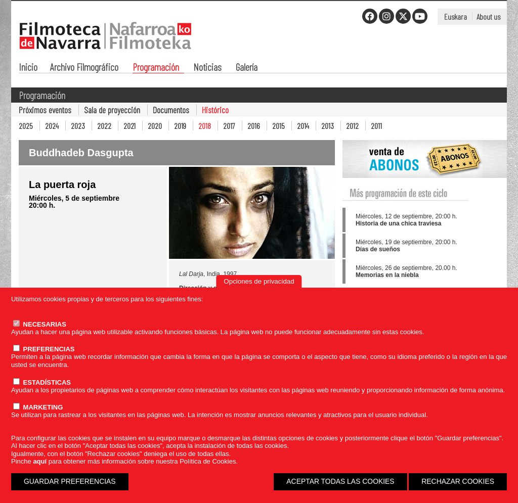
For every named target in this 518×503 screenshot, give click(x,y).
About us (488, 16)
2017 (229, 125)
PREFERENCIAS (43, 349)
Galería (246, 68)
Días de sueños (378, 249)
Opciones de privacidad (259, 281)
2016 (253, 125)
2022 (104, 125)
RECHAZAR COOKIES (457, 481)
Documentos (171, 109)
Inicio (28, 68)
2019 (180, 125)
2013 (327, 125)
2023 (78, 125)
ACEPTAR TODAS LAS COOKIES (340, 481)
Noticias (207, 68)
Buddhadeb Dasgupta (81, 152)
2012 (352, 125)
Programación (156, 68)
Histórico (215, 109)
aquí (40, 461)
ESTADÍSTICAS (42, 382)
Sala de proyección (112, 109)
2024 (52, 125)
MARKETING (38, 407)
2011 (376, 125)
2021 (129, 125)
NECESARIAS (39, 324)
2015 (278, 125)
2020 (155, 125)
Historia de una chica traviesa (398, 223)
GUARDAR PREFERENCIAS (70, 481)
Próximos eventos (45, 109)
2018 (204, 125)
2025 (26, 125)
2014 (303, 125)
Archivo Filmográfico (84, 68)
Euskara (455, 16)
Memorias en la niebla (387, 275)
